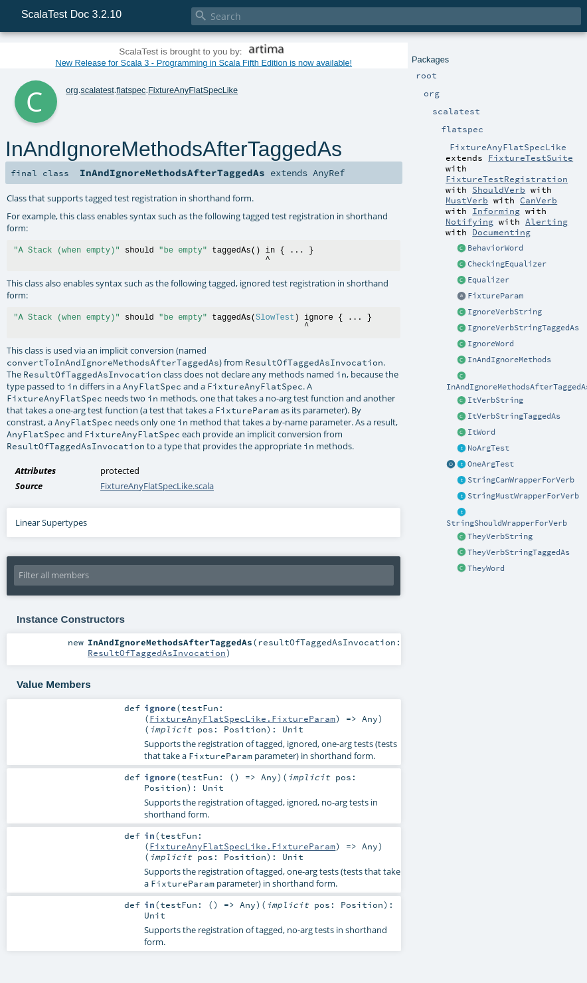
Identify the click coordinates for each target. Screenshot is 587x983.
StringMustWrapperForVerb (523, 495)
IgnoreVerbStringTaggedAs (523, 327)
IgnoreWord (490, 343)
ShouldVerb (498, 189)
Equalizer (488, 279)
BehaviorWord (495, 248)
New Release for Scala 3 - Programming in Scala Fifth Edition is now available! (203, 63)
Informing (496, 210)
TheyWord (486, 568)
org (72, 90)
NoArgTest (488, 448)
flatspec (130, 90)
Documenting (501, 232)
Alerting (546, 221)
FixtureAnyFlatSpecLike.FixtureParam (242, 718)
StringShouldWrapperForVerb (506, 523)
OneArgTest (490, 464)
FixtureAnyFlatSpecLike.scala (157, 486)
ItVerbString (495, 400)
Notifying (469, 221)
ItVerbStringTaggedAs (513, 416)
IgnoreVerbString (504, 311)
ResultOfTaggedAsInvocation (157, 652)
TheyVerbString (500, 536)
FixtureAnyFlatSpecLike (193, 90)
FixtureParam (495, 295)
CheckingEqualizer (506, 264)
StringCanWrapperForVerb (520, 480)
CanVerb (538, 200)
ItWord (481, 432)
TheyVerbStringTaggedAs (518, 552)
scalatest (97, 90)
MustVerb (467, 200)
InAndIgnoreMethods (509, 359)
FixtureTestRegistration (507, 178)
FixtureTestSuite (530, 157)
